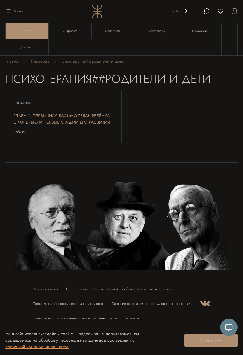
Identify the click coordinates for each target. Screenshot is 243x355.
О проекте (70, 30)
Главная (12, 61)
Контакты (132, 318)
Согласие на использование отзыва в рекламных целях (75, 318)
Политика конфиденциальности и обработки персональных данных (118, 288)
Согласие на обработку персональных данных (68, 303)
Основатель (113, 30)
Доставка (26, 47)
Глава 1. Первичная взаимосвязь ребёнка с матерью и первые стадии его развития (61, 119)
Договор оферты (45, 288)
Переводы (40, 61)
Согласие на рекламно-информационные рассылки (151, 303)
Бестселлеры (156, 30)
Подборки (199, 30)
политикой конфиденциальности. (37, 347)
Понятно (211, 340)
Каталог (27, 30)
